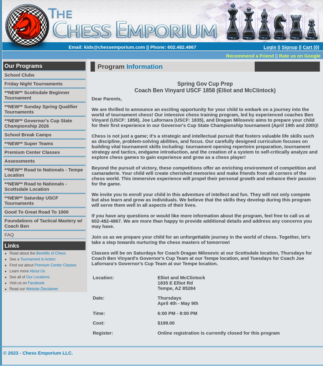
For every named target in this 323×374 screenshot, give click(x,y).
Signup (290, 47)
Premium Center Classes (55, 265)
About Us (37, 271)
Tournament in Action (37, 259)
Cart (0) (311, 47)
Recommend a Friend (250, 55)
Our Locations (38, 277)
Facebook (36, 283)
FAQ (9, 234)
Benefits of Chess (51, 253)
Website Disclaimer (42, 289)
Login (269, 47)
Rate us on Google (299, 55)
